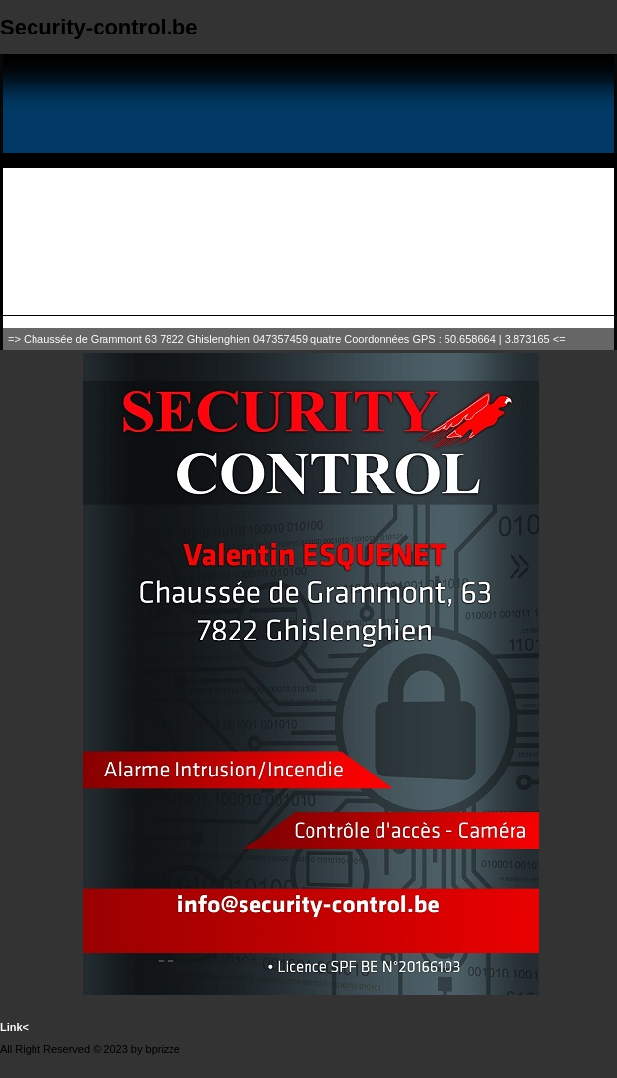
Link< (14, 1027)
